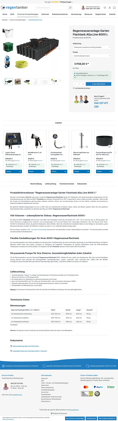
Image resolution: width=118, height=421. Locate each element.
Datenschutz (45, 385)
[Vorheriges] (3, 48)
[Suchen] (70, 8)
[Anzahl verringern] (75, 84)
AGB (42, 380)
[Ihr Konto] (109, 8)
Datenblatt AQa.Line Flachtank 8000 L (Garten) (28, 351)
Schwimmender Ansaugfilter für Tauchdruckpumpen (58, 154)
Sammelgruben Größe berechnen (51, 397)
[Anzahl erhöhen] (83, 84)
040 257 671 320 (93, 8)
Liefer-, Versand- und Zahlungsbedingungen (54, 383)
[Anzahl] (78, 84)
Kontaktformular (17, 395)
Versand (17, 160)
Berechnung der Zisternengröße (51, 399)
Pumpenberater (46, 394)
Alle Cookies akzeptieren (107, 418)
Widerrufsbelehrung (47, 387)
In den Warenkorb (98, 84)
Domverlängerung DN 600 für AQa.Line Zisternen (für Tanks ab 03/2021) (104, 154)
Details (13, 171)
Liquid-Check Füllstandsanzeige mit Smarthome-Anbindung (13, 154)
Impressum (44, 378)
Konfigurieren (91, 418)
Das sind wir (44, 392)
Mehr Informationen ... (8, 419)
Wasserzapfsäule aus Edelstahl (81, 153)
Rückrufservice (45, 401)
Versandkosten (73, 410)
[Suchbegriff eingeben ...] (52, 8)
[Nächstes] (59, 48)
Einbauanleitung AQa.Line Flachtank (24, 346)
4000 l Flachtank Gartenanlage (36, 229)
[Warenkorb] (114, 8)
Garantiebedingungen (47, 390)
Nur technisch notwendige (75, 418)
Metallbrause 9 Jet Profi (34, 153)
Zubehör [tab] (58, 123)
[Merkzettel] (105, 8)
